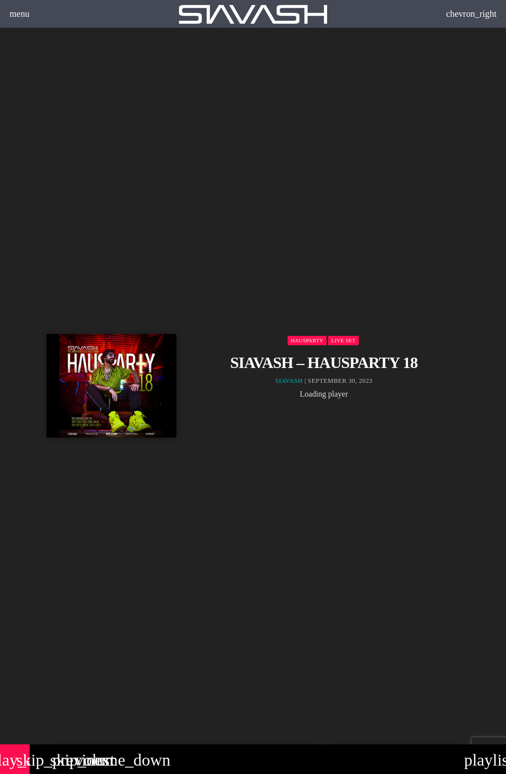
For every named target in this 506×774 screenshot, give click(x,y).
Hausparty (307, 340)
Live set (343, 340)
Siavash (289, 380)
